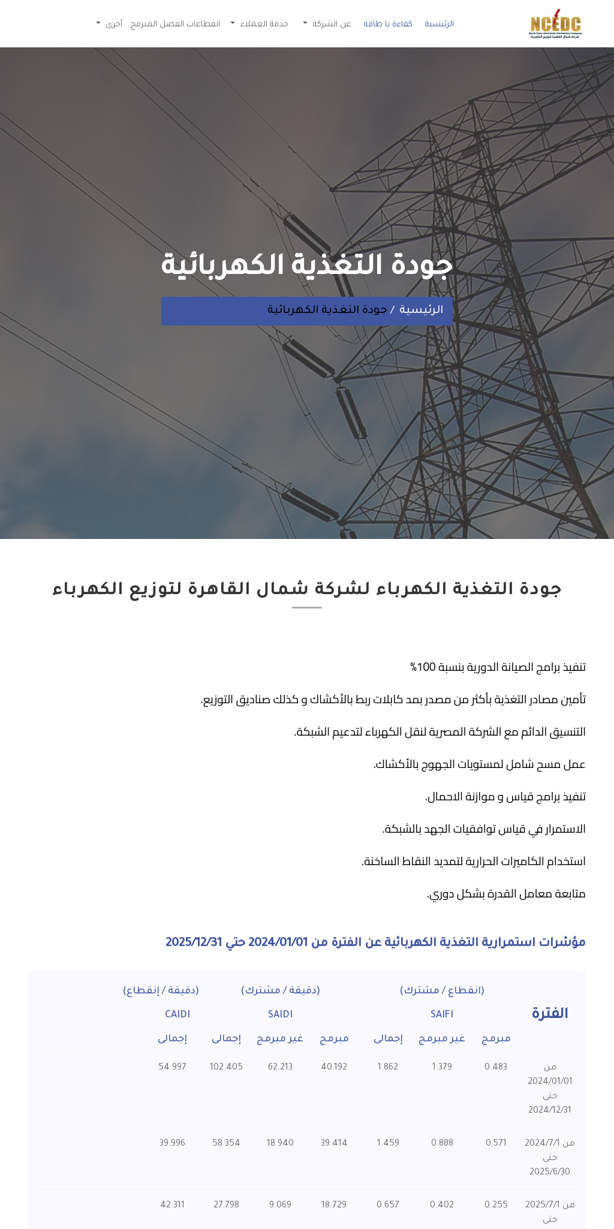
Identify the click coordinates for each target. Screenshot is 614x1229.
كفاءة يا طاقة (388, 24)
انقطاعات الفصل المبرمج (175, 24)
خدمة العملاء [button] (263, 24)
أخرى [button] (112, 24)
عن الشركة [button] (331, 24)
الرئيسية (439, 24)
